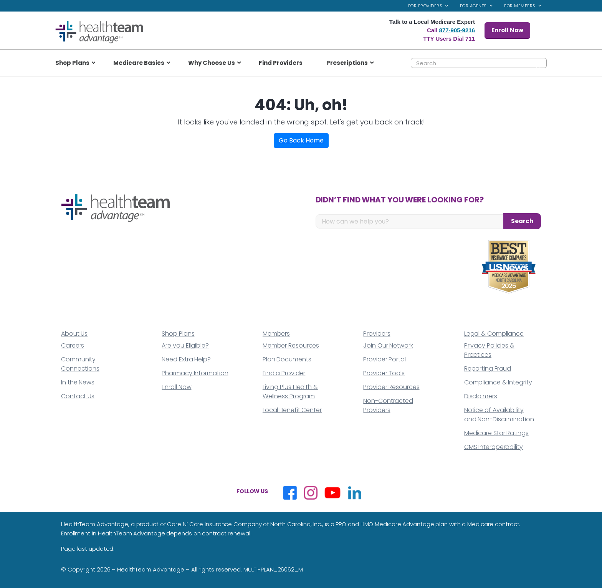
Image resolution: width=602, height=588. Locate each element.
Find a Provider (284, 373)
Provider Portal (384, 359)
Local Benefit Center (292, 410)
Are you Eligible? (185, 345)
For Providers (425, 6)
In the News (77, 382)
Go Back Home (301, 140)
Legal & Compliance (494, 333)
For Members (520, 6)
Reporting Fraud (487, 368)
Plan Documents (287, 359)
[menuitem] (428, 6)
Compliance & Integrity (498, 382)
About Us (74, 333)
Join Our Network (388, 345)
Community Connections (80, 364)
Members (276, 333)
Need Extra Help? (186, 359)
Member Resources (291, 345)
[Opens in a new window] (290, 492)
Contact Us (77, 396)
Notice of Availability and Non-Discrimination (499, 415)
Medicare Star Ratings (496, 433)
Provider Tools (384, 373)
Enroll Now (507, 30)
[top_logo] (99, 32)
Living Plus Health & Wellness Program (290, 392)
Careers (72, 345)
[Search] (479, 63)
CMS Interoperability (493, 446)
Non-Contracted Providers (388, 405)
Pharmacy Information (195, 373)
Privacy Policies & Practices (489, 350)
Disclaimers (480, 396)
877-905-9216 (457, 30)
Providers (376, 333)
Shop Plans (178, 333)
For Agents (473, 6)
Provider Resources (391, 387)
